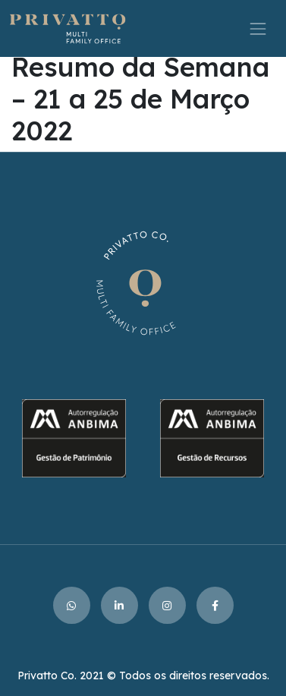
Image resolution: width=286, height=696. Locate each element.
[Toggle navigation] (258, 28)
